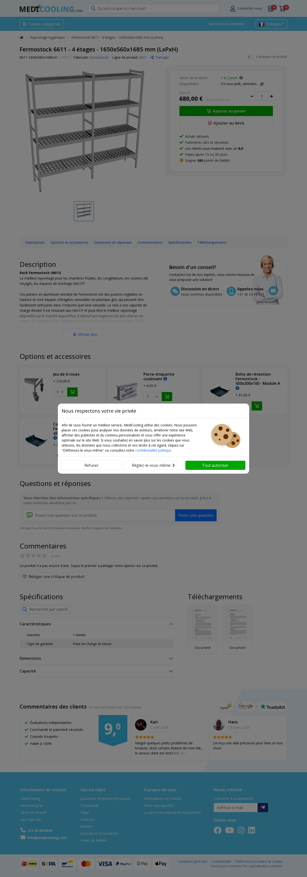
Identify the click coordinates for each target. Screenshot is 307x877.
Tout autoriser (215, 465)
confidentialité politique (153, 450)
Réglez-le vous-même (153, 465)
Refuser (91, 465)
